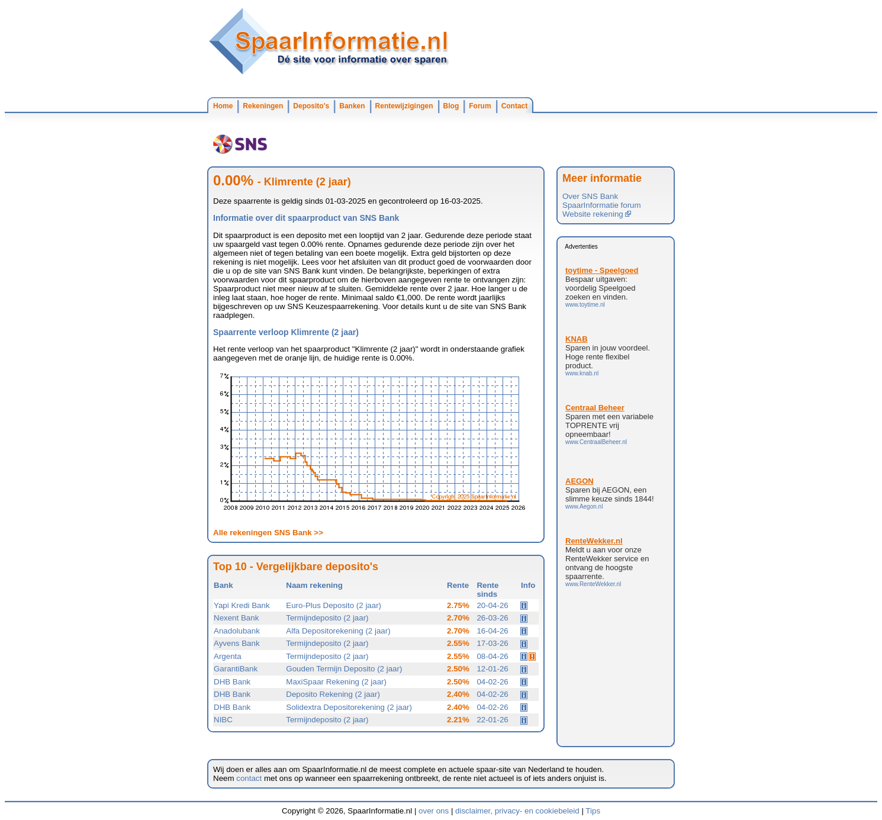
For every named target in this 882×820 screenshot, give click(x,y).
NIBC (223, 719)
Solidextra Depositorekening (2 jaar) (349, 707)
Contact (514, 106)
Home (223, 106)
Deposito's (311, 106)
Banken (352, 106)
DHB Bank (232, 681)
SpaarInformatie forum (601, 205)
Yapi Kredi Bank (242, 605)
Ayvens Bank (237, 643)
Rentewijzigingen (404, 106)
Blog (451, 106)
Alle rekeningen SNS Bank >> (268, 532)
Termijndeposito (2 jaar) (327, 617)
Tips (592, 810)
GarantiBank (235, 668)
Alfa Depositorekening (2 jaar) (338, 630)
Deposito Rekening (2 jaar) (333, 694)
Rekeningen (263, 106)
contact (249, 778)
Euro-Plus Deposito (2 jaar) (333, 605)
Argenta (228, 656)
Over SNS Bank (590, 196)
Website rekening (596, 214)
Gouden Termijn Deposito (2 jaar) (344, 668)
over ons (434, 810)
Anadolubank (237, 630)
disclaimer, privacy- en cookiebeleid (517, 810)
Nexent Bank (236, 617)
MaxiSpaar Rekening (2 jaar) (336, 681)
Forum (480, 106)
